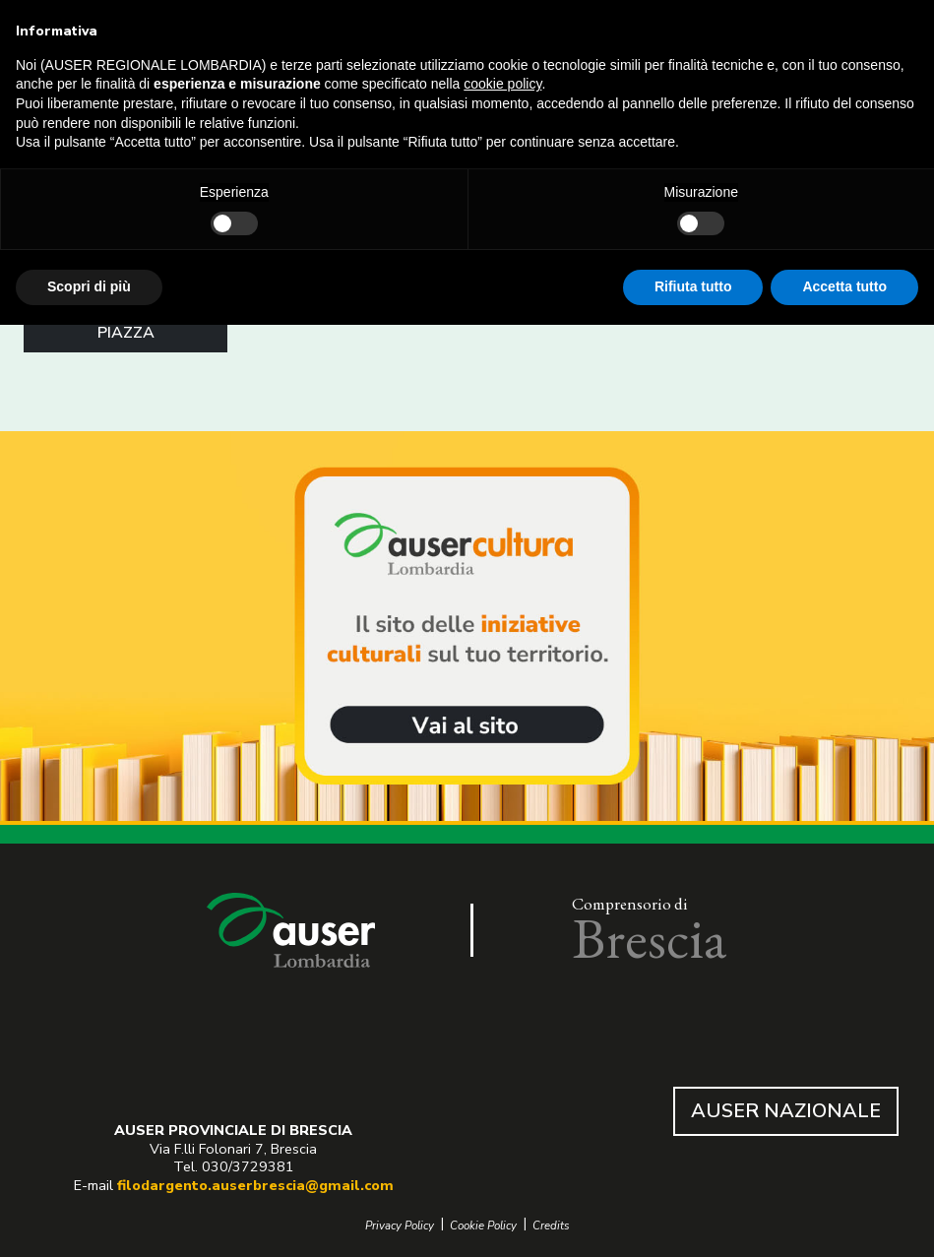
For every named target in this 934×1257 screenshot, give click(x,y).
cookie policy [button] (502, 84)
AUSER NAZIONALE (786, 1111)
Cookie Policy (483, 1226)
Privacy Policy (399, 1226)
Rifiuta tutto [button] (693, 286)
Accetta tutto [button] (844, 286)
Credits (551, 1226)
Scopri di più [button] (89, 286)
